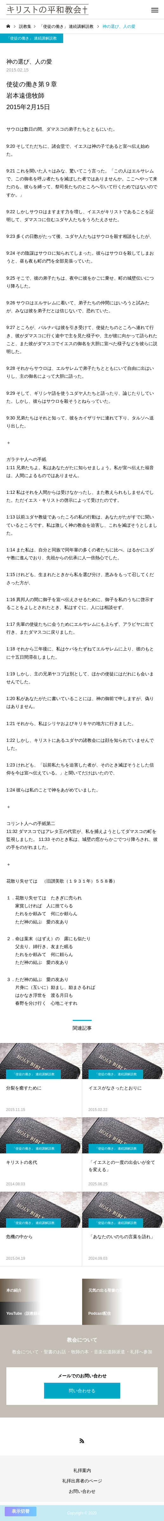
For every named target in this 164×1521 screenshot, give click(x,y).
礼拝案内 (82, 1470)
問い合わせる (82, 1390)
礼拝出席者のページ (82, 1480)
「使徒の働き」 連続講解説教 (31, 38)
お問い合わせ (82, 1491)
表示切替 (21, 1511)
